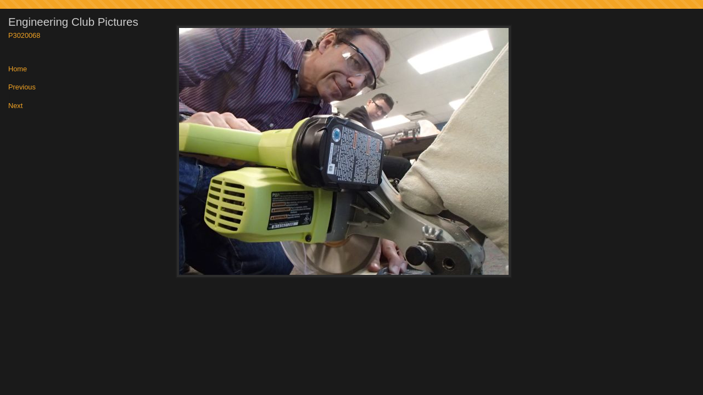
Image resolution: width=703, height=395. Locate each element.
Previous (22, 87)
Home (17, 69)
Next (15, 106)
